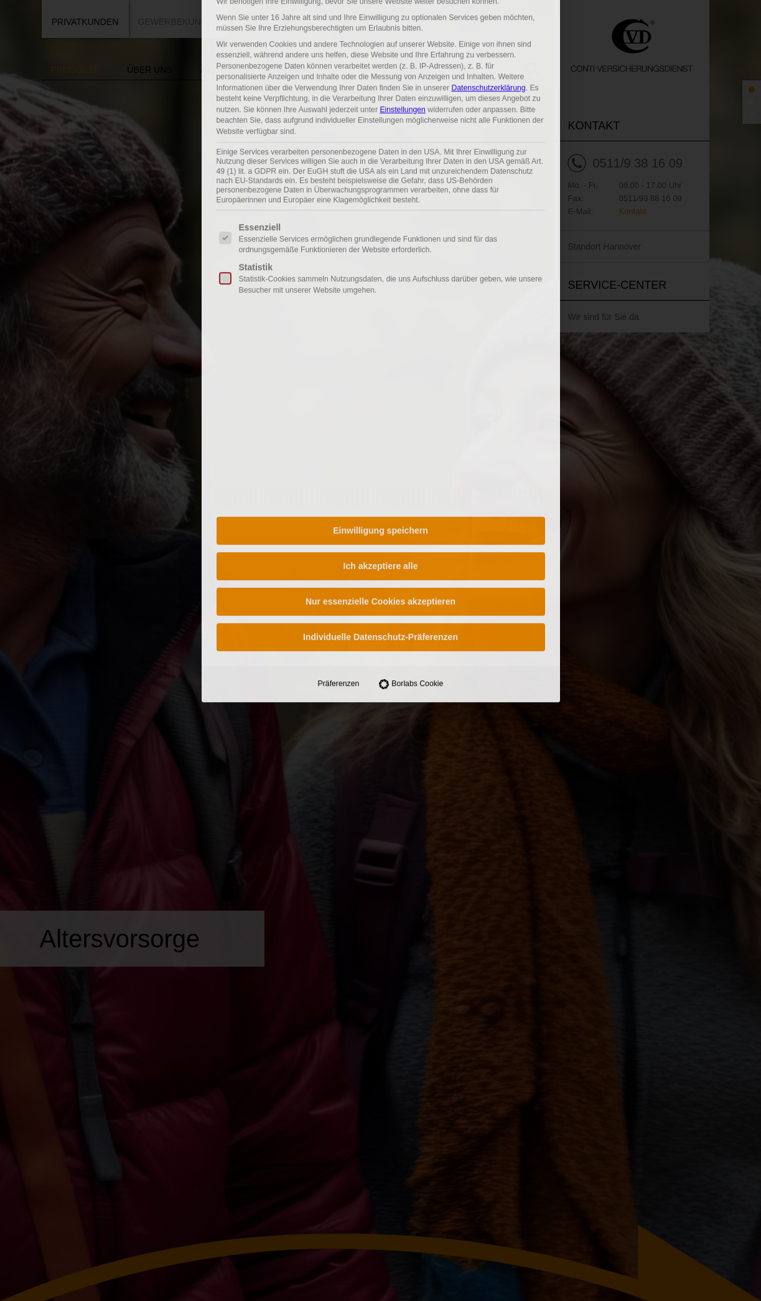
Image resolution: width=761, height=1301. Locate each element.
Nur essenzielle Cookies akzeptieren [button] (380, 280)
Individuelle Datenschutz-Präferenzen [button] (380, 316)
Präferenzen (339, 362)
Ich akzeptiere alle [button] (380, 245)
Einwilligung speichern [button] (380, 209)
